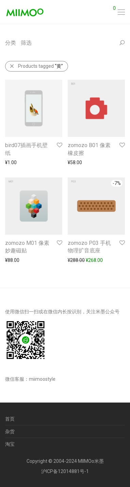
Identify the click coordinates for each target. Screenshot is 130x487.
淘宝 (10, 444)
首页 (10, 419)
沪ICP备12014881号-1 (65, 471)
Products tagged (36, 66)
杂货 (10, 431)
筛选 (26, 43)
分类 (10, 43)
